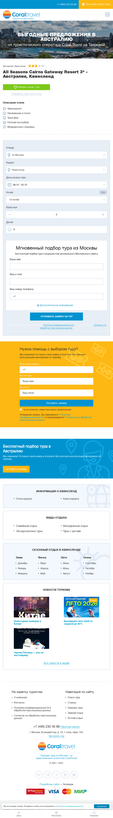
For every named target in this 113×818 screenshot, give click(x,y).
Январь (22, 568)
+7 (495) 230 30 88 (66, 4)
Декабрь (22, 563)
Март (43, 563)
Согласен (101, 806)
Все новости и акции (56, 663)
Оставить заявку (16, 469)
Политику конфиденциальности (58, 325)
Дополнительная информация (56, 305)
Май (42, 573)
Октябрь (90, 568)
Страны (72, 702)
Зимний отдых (75, 713)
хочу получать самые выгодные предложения (45, 409)
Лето (64, 557)
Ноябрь (89, 573)
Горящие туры (75, 707)
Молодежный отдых (75, 525)
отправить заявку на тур (57, 316)
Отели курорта (24, 498)
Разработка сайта (49, 784)
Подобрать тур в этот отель (26, 94)
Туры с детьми (72, 531)
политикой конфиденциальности (69, 806)
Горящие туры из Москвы (54, 755)
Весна (42, 557)
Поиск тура (74, 697)
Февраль (23, 573)
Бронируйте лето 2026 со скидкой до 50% (78, 622)
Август (66, 573)
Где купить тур (56, 736)
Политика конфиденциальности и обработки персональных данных (32, 709)
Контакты (19, 702)
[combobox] (56, 155)
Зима (19, 557)
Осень (87, 557)
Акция (93, 600)
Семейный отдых (26, 525)
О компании (20, 697)
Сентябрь (90, 563)
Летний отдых (75, 718)
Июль (66, 568)
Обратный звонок (70, 727)
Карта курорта (71, 498)
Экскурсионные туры (29, 531)
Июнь (66, 563)
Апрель (44, 568)
